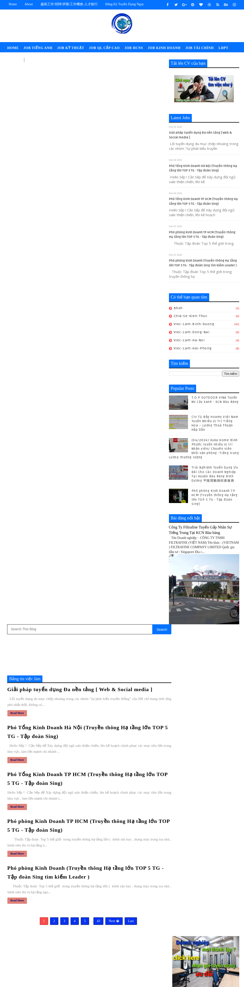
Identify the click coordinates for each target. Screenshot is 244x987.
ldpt (104, 952)
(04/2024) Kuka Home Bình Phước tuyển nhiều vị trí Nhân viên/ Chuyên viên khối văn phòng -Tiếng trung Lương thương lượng (204, 448)
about (29, 4)
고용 (29, 60)
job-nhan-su (143, 936)
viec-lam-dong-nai (192, 332)
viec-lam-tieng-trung (118, 960)
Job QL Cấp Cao (104, 48)
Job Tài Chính (199, 48)
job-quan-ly (111, 944)
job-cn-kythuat (113, 928)
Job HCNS (134, 48)
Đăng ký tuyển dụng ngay (124, 4)
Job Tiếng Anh (38, 48)
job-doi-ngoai (143, 928)
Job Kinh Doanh (164, 48)
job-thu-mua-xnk (140, 944)
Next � (111, 352)
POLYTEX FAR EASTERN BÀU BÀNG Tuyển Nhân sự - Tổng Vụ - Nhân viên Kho (144, 880)
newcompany (124, 952)
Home (13, 4)
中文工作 (14, 60)
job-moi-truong (114, 936)
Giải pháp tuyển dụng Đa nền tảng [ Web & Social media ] (79, 122)
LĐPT (223, 48)
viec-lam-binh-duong (194, 324)
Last (128, 352)
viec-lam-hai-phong (193, 348)
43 (96, 352)
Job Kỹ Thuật (70, 48)
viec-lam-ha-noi (189, 340)
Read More (17, 145)
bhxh (178, 308)
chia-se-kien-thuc (191, 316)
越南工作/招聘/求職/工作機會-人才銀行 (69, 4)
